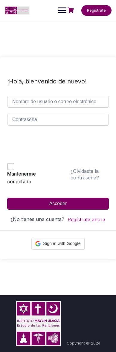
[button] (57, 244)
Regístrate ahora (86, 220)
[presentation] (47, 145)
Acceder (58, 203)
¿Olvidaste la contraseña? (85, 174)
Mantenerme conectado (21, 178)
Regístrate (96, 10)
